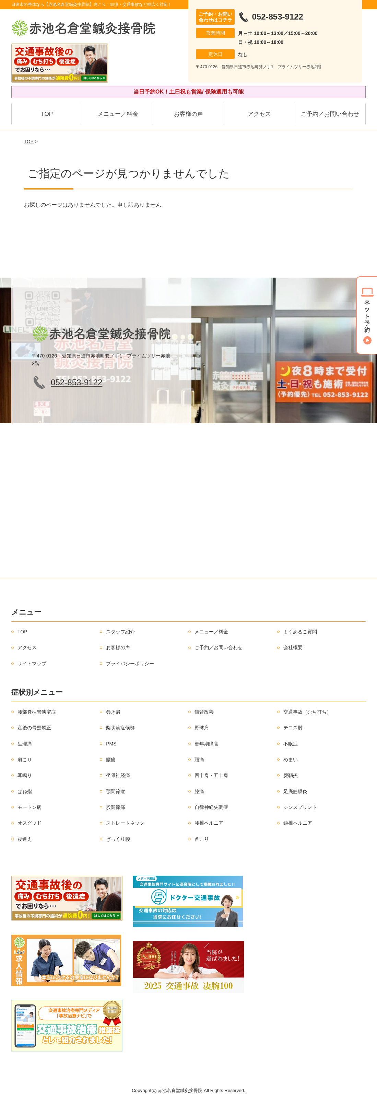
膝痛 (199, 791)
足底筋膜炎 (295, 791)
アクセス (259, 114)
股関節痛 (115, 807)
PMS (111, 743)
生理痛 (24, 743)
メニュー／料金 (117, 114)
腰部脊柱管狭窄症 (36, 712)
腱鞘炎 (290, 775)
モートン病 (29, 807)
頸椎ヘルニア (297, 823)
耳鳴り (24, 775)
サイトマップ (31, 663)
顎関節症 (115, 791)
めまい (290, 759)
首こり (202, 839)
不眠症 (290, 743)
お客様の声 (188, 114)
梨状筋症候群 (120, 727)
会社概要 (293, 647)
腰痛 (111, 759)
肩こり (24, 759)
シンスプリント (300, 807)
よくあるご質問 (300, 631)
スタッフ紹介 (120, 631)
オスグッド (29, 823)
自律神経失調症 (211, 807)
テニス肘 (293, 727)
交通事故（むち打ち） (307, 712)
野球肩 (202, 727)
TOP (47, 114)
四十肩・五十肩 (211, 775)
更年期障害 (207, 743)
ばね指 (24, 791)
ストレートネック (125, 823)
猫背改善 (204, 712)
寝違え (24, 839)
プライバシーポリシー (130, 663)
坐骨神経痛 (118, 775)
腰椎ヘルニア (209, 823)
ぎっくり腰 (118, 839)
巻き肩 (113, 712)
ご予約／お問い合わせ (330, 114)
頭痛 (199, 759)
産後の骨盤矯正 (34, 727)
